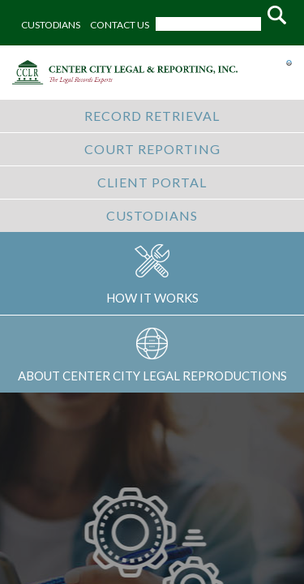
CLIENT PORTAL (152, 182)
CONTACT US (119, 25)
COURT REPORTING (152, 149)
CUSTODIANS (50, 25)
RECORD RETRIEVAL (152, 115)
